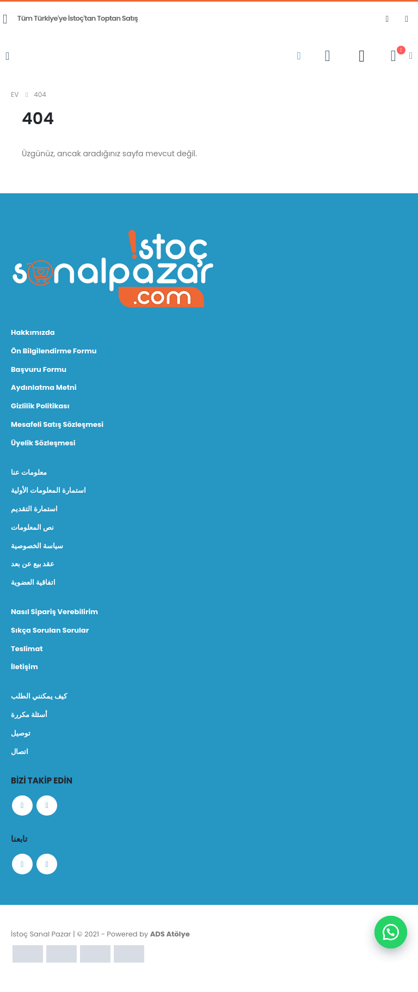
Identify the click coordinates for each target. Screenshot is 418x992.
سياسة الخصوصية (37, 547)
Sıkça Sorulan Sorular (50, 632)
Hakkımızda (33, 332)
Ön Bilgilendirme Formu (53, 351)
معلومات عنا (29, 473)
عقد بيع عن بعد (32, 565)
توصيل (20, 735)
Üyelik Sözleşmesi (43, 443)
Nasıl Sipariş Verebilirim (54, 613)
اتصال (19, 754)
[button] (390, 932)
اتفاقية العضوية (33, 584)
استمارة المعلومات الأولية (48, 491)
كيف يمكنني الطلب (39, 698)
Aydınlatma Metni (44, 388)
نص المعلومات (32, 528)
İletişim (24, 669)
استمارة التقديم (34, 510)
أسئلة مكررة (29, 717)
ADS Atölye (170, 939)
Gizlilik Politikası (40, 406)
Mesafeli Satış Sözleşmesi (57, 425)
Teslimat (27, 650)
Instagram (48, 808)
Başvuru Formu (38, 369)
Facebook (23, 808)
